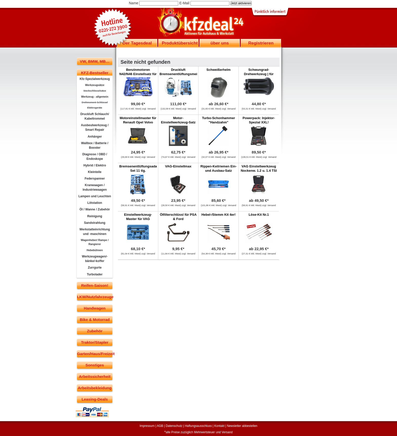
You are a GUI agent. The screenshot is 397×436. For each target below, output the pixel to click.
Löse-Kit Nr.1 (259, 214)
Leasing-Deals (95, 399)
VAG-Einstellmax (178, 166)
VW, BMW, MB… (94, 61)
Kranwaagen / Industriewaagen (95, 187)
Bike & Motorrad (95, 319)
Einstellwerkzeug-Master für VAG (138, 217)
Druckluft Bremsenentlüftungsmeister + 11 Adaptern (181, 74)
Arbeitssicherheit (95, 376)
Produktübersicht (180, 43)
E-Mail (184, 3)
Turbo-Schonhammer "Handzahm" (218, 120)
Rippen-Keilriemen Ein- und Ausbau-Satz (218, 168)
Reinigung (94, 216)
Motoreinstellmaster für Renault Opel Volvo (138, 120)
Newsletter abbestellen (242, 426)
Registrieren (260, 43)
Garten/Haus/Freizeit (95, 354)
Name (133, 3)
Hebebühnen (95, 250)
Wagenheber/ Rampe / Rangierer (95, 242)
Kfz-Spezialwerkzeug (95, 79)
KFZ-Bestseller (94, 73)
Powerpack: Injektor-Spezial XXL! (259, 120)
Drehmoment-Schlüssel (95, 102)
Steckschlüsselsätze (94, 91)
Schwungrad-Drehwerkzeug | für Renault (258, 74)
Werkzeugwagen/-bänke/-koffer (95, 259)
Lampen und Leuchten (94, 196)
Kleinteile (95, 172)
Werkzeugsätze (94, 84)
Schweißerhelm (218, 70)
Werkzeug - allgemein (94, 96)
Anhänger (95, 136)
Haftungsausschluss (198, 426)
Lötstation (94, 203)
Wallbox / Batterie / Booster (94, 145)
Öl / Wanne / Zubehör (95, 209)
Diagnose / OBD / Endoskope (94, 156)
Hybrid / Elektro (94, 165)
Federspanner (95, 178)
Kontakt (219, 426)
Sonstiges (94, 365)
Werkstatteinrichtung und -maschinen (95, 232)
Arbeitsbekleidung (94, 388)
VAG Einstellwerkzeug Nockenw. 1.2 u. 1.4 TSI (259, 168)
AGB (160, 426)
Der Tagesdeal (137, 43)
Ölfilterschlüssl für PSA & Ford (178, 217)
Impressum (147, 426)
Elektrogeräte (94, 107)
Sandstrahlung (94, 223)
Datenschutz (174, 426)
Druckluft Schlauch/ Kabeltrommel (94, 116)
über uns (219, 43)
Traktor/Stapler (94, 342)
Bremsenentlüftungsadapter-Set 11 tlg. (141, 168)
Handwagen (95, 308)
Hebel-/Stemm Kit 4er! (218, 214)
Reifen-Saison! (94, 285)
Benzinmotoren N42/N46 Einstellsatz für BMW (137, 74)
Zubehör (94, 331)
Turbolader (95, 274)
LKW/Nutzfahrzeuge (95, 297)
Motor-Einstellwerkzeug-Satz (178, 120)
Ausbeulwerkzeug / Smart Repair (94, 127)
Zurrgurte (95, 267)
